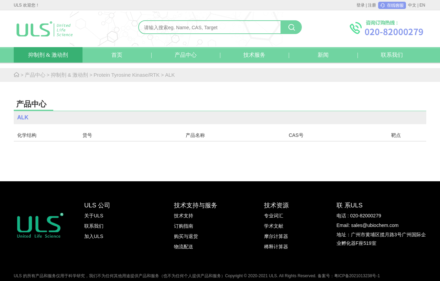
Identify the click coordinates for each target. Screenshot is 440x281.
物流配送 (183, 246)
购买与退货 (186, 236)
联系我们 (392, 55)
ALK (170, 75)
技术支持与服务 (195, 205)
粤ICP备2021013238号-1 (357, 275)
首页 (116, 55)
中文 (412, 5)
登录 (360, 5)
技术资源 (276, 205)
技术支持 (183, 215)
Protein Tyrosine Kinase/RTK (127, 75)
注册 (372, 5)
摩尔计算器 (276, 236)
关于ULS (93, 215)
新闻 (323, 55)
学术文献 (273, 226)
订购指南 (183, 226)
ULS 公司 (97, 205)
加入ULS (93, 236)
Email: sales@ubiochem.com (368, 225)
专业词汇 (273, 215)
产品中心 (186, 55)
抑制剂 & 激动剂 (48, 55)
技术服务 (254, 55)
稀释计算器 (276, 246)
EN (422, 5)
